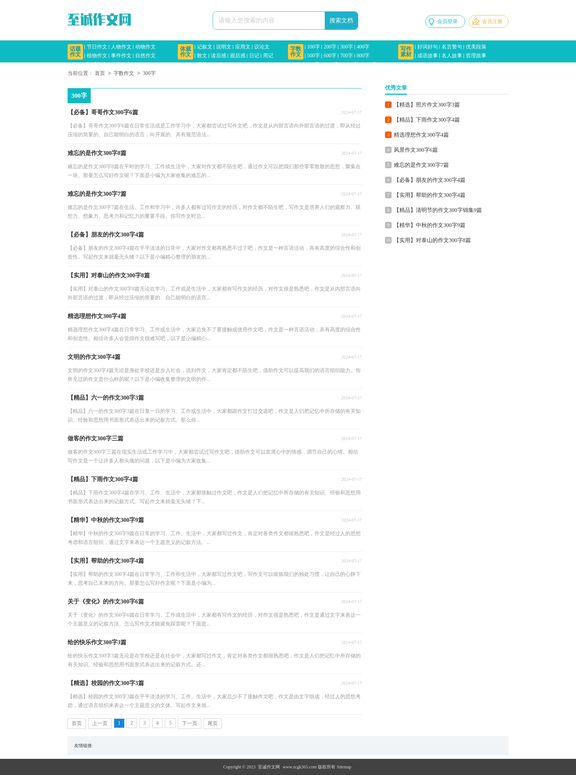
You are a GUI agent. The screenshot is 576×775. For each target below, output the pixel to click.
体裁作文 (185, 51)
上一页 (100, 723)
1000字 (331, 64)
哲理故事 (476, 55)
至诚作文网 (269, 766)
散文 (202, 55)
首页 (100, 73)
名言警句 (452, 47)
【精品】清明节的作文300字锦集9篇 (438, 210)
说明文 (223, 47)
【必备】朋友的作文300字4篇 (429, 180)
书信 (202, 64)
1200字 (350, 64)
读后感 (218, 55)
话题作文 (75, 51)
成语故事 (427, 55)
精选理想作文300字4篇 (421, 135)
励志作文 (121, 64)
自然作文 (145, 55)
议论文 (262, 47)
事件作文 (121, 55)
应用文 (243, 47)
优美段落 (476, 47)
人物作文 (121, 47)
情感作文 (97, 64)
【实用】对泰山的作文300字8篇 (432, 240)
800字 (363, 55)
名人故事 (452, 55)
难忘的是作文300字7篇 (421, 165)
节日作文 (97, 47)
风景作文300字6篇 (416, 150)
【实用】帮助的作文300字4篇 (429, 195)
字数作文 (295, 51)
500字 (313, 55)
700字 (346, 55)
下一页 (189, 723)
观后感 (237, 55)
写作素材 (405, 51)
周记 (268, 55)
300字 (346, 47)
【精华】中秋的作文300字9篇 (429, 225)
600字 (330, 55)
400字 (363, 47)
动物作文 (145, 47)
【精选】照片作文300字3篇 (427, 105)
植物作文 (97, 55)
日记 (254, 55)
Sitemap (344, 766)
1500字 (369, 64)
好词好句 (427, 47)
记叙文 (204, 47)
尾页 (213, 723)
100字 (313, 47)
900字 (313, 64)
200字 (330, 47)
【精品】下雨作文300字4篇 (427, 120)
